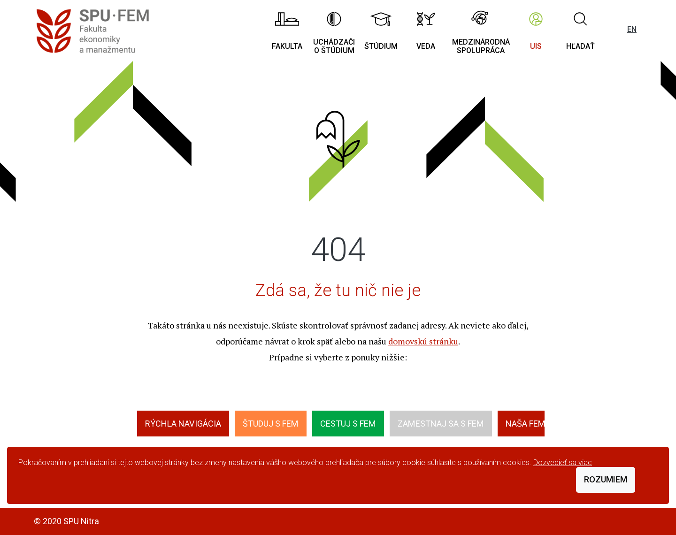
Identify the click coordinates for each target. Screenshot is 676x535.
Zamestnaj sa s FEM (441, 423)
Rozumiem (605, 479)
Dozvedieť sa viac (562, 462)
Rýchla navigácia (183, 423)
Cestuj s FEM (348, 423)
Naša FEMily (531, 423)
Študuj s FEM (271, 423)
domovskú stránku (423, 341)
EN (632, 29)
